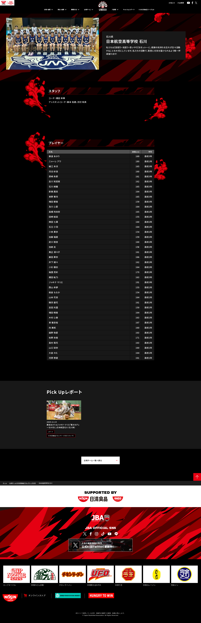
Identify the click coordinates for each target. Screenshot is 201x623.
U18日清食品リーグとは (155, 9)
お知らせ (172, 3)
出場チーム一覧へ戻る (93, 460)
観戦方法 (69, 9)
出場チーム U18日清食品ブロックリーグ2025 (22, 483)
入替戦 (114, 9)
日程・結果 (37, 9)
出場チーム (85, 9)
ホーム (5, 483)
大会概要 (180, 3)
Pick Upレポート (132, 9)
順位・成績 (54, 9)
